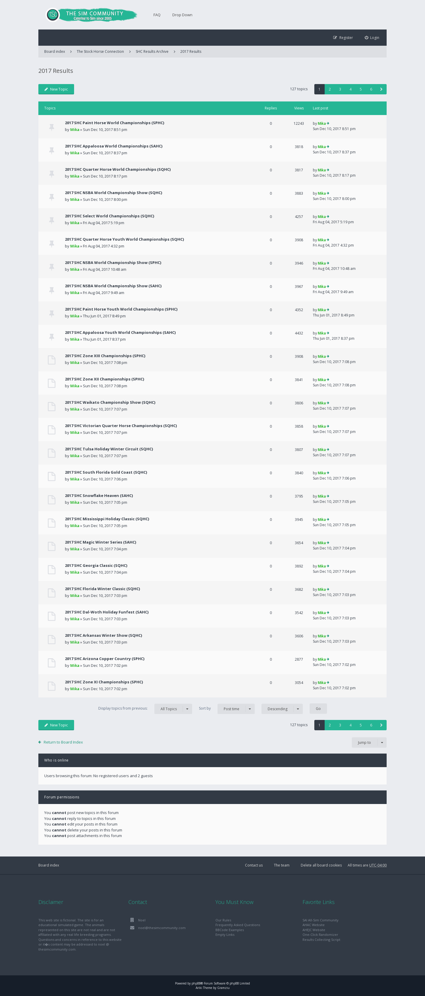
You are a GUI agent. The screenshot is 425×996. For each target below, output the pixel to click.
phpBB (196, 983)
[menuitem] (372, 37)
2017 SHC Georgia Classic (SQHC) (96, 565)
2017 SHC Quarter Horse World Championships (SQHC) (118, 169)
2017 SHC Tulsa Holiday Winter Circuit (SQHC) (109, 449)
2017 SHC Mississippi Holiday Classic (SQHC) (107, 518)
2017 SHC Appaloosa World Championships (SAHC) (113, 146)
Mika (74, 129)
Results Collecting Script (321, 939)
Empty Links (224, 934)
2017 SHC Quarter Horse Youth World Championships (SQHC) (124, 239)
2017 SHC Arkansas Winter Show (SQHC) (103, 635)
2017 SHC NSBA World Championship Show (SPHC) (113, 262)
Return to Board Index (63, 742)
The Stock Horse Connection (100, 51)
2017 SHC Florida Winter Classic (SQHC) (102, 588)
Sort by (227, 709)
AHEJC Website (314, 930)
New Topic (56, 89)
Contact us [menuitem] (254, 865)
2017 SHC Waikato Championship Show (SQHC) (110, 402)
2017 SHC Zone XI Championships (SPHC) (104, 682)
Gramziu (223, 988)
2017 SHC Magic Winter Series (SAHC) (100, 542)
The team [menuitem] (282, 865)
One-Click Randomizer (320, 934)
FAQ (157, 14)
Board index (48, 865)
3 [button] (340, 89)
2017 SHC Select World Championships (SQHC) (109, 216)
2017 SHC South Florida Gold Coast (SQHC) (106, 472)
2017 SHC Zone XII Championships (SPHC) (104, 379)
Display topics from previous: (145, 709)
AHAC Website (314, 925)
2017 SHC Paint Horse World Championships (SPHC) (114, 122)
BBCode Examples (229, 930)
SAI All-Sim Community (321, 920)
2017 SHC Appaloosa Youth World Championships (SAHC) (120, 332)
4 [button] (350, 89)
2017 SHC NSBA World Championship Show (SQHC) (113, 192)
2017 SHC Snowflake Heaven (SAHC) (99, 495)
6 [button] (371, 89)
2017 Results (190, 51)
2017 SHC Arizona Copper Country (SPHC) (104, 658)
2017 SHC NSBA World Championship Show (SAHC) (113, 285)
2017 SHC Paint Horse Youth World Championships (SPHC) (121, 309)
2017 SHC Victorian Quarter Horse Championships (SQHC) (121, 425)
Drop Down (182, 14)
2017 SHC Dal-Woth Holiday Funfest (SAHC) (106, 612)
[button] (381, 89)
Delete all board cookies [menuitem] (321, 865)
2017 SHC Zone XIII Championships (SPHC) (105, 355)
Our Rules (223, 920)
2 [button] (330, 89)
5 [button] (361, 89)
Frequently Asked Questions (237, 925)
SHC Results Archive (152, 51)
